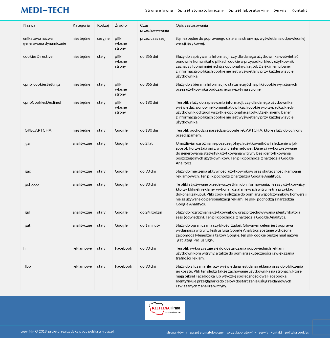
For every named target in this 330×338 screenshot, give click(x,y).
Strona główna (159, 10)
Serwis (280, 10)
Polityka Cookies (298, 331)
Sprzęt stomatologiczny (201, 10)
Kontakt (299, 10)
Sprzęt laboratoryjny (249, 10)
